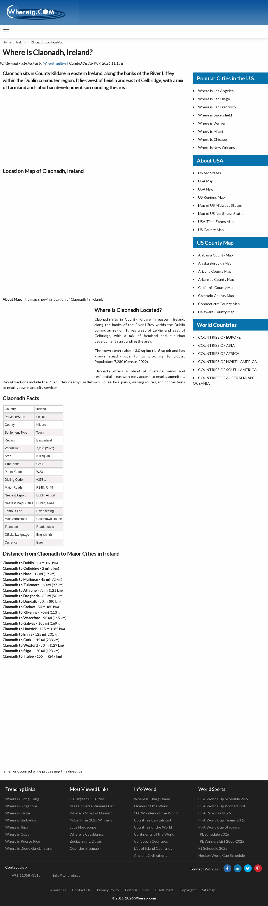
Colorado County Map (216, 295)
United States (209, 173)
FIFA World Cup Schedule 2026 (223, 799)
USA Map (205, 181)
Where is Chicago (212, 139)
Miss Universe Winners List (92, 806)
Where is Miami (210, 131)
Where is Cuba (17, 834)
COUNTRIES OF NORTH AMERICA (227, 361)
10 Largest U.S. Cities (87, 799)
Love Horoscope (83, 827)
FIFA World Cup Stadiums (219, 827)
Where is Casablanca (87, 834)
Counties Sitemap (84, 848)
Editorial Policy (137, 890)
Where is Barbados (20, 820)
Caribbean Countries (151, 841)
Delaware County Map (216, 312)
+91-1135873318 (26, 875)
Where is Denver (212, 123)
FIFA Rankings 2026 (214, 813)
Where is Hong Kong (22, 799)
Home (7, 42)
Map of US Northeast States (221, 213)
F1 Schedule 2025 (212, 848)
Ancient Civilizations (150, 855)
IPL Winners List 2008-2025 (221, 841)
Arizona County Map (214, 271)
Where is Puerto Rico (22, 841)
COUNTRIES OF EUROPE (219, 337)
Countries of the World (153, 827)
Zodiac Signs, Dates (86, 841)
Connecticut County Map (219, 303)
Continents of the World (154, 834)
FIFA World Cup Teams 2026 (221, 820)
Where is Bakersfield (215, 115)
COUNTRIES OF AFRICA (218, 353)
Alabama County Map (215, 255)
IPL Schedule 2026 (213, 834)
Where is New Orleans (216, 147)
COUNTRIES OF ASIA (216, 345)
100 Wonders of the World (156, 813)
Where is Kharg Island (152, 799)
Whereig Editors (54, 63)
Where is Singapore (21, 806)
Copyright (188, 890)
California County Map (216, 287)
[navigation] (6, 31)
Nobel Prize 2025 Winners (91, 820)
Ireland (21, 42)
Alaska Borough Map (215, 263)
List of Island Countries (153, 848)
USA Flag (205, 189)
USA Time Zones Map (216, 221)
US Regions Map (211, 197)
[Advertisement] (94, 127)
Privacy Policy (108, 890)
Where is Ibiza (16, 827)
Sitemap (208, 890)
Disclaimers (164, 890)
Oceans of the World (151, 806)
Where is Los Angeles (216, 90)
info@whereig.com (68, 875)
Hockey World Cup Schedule (221, 855)
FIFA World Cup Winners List (221, 806)
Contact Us (81, 890)
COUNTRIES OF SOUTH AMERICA (227, 369)
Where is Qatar (17, 813)
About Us (58, 890)
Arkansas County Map (216, 279)
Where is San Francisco (217, 107)
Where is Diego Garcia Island (28, 848)
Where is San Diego (214, 99)
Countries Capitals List (152, 820)
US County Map (211, 229)
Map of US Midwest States (220, 205)
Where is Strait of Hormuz (91, 813)
